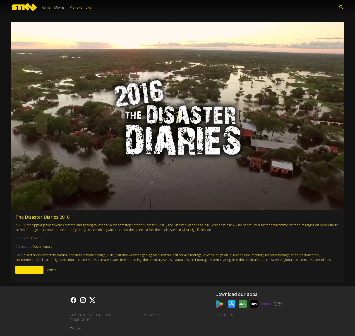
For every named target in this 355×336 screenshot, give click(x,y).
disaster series (86, 260)
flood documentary (305, 255)
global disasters (295, 260)
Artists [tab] (51, 270)
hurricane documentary (247, 255)
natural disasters (69, 255)
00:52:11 (36, 238)
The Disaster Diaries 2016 (42, 217)
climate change (94, 255)
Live (88, 7)
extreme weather (128, 255)
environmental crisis (29, 260)
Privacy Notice (155, 315)
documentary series (157, 260)
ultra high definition (60, 260)
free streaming (130, 260)
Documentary (42, 246)
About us (225, 315)
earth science (272, 260)
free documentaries (246, 260)
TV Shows (75, 7)
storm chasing (220, 260)
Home (45, 7)
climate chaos (108, 260)
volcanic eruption (215, 255)
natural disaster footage (191, 260)
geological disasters (156, 255)
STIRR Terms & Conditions (90, 315)
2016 (110, 255)
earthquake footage (187, 255)
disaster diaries (319, 260)
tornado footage (277, 255)
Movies (59, 7)
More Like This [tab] (29, 270)
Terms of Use (80, 320)
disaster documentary (40, 255)
